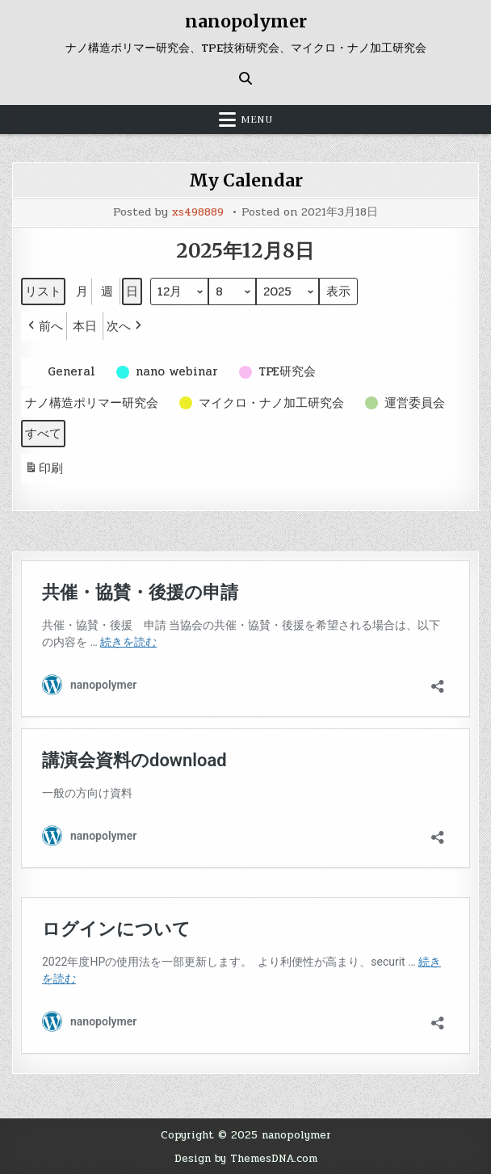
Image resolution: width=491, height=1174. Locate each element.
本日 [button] (85, 325)
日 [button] (132, 290)
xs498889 (198, 211)
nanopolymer (245, 21)
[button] (44, 325)
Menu (257, 118)
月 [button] (82, 290)
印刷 (43, 469)
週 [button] (107, 290)
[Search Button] (245, 77)
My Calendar (245, 179)
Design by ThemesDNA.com (245, 1157)
